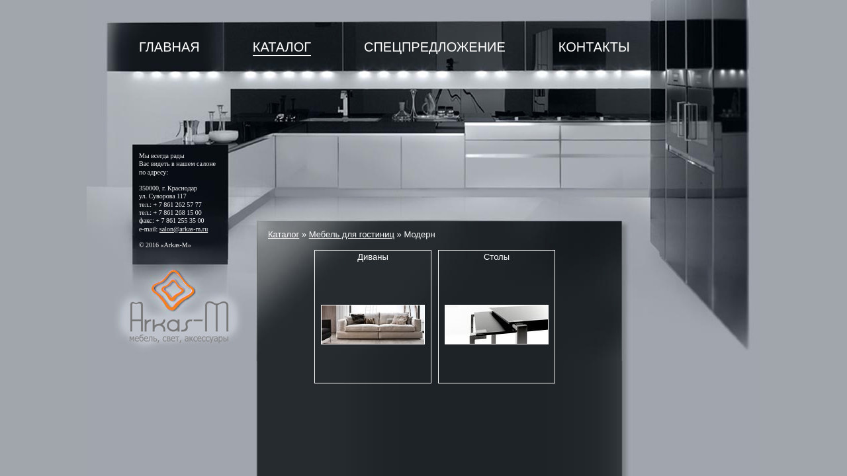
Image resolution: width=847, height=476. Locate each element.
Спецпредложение (435, 47)
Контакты (594, 47)
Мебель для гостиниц (351, 234)
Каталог (282, 47)
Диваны (372, 257)
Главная (169, 47)
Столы (497, 257)
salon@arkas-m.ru (183, 229)
